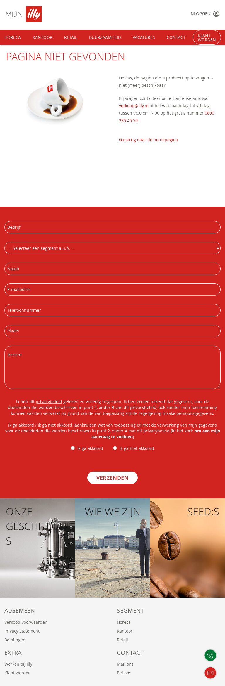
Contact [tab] (130, 652)
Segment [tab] (130, 610)
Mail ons (125, 664)
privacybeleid (49, 401)
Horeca (124, 622)
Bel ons (124, 672)
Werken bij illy (18, 664)
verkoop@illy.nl (134, 105)
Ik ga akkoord (90, 448)
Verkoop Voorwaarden (25, 622)
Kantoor (124, 631)
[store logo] (43, 14)
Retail (122, 639)
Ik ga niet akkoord (137, 448)
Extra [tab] (13, 652)
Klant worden (17, 672)
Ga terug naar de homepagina (148, 139)
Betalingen (14, 639)
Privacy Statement (22, 631)
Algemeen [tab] (19, 610)
